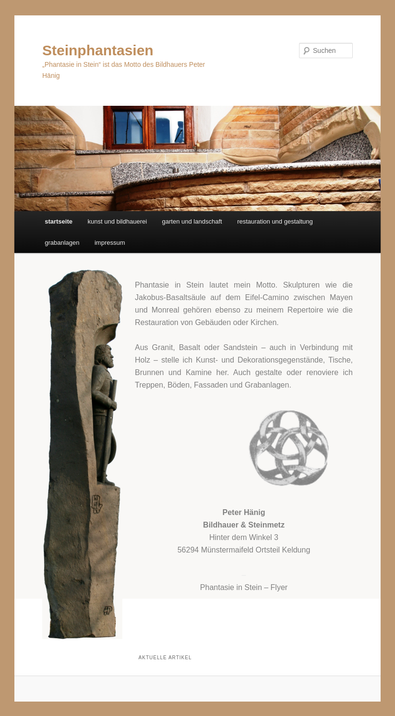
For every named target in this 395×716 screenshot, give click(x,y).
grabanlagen (62, 242)
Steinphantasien (98, 50)
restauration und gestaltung (275, 221)
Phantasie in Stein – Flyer (243, 587)
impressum (110, 242)
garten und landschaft (192, 221)
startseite (58, 221)
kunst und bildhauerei (117, 221)
